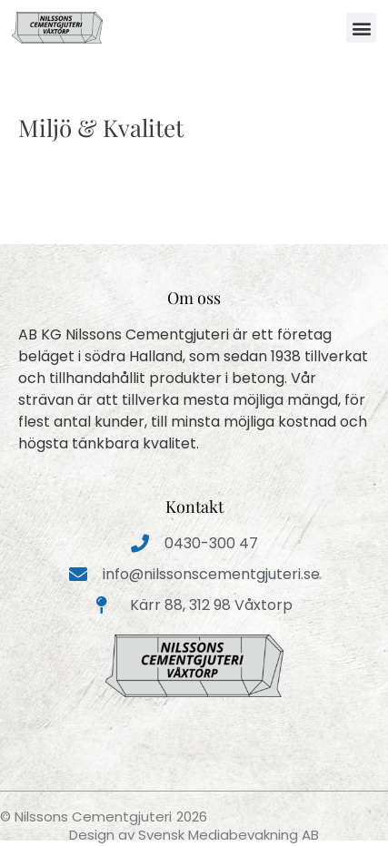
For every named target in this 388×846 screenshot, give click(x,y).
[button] (361, 28)
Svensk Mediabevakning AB (228, 834)
